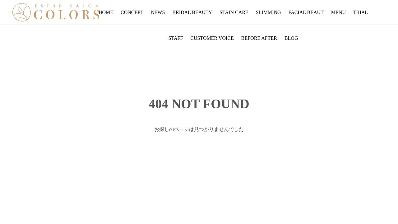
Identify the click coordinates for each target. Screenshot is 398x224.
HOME (106, 12)
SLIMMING (268, 12)
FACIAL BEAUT (306, 12)
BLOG (291, 38)
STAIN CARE (234, 12)
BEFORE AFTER (259, 38)
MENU (338, 12)
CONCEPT (132, 12)
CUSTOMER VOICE (212, 38)
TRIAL (360, 12)
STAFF (176, 38)
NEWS (158, 12)
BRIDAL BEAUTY (192, 12)
